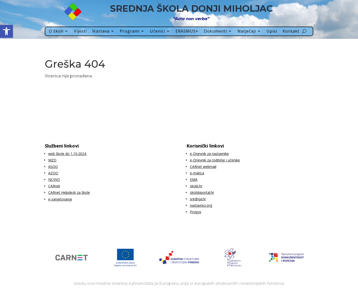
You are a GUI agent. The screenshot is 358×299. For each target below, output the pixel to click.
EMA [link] (193, 179)
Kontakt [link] (291, 31)
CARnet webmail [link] (203, 166)
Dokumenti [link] (215, 31)
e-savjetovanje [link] (60, 199)
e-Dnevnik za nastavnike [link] (209, 153)
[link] (6, 31)
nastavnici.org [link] (201, 205)
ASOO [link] (53, 166)
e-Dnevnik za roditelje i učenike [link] (215, 160)
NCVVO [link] (54, 179)
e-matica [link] (197, 173)
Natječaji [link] (246, 31)
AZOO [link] (53, 173)
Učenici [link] (157, 31)
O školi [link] (56, 31)
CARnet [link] (54, 186)
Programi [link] (129, 31)
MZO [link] (52, 160)
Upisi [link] (272, 31)
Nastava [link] (100, 31)
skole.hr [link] (196, 186)
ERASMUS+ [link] (187, 31)
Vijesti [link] (80, 31)
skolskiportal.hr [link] (202, 192)
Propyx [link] (195, 211)
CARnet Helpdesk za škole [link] (69, 192)
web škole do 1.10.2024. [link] (67, 153)
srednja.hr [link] (198, 199)
